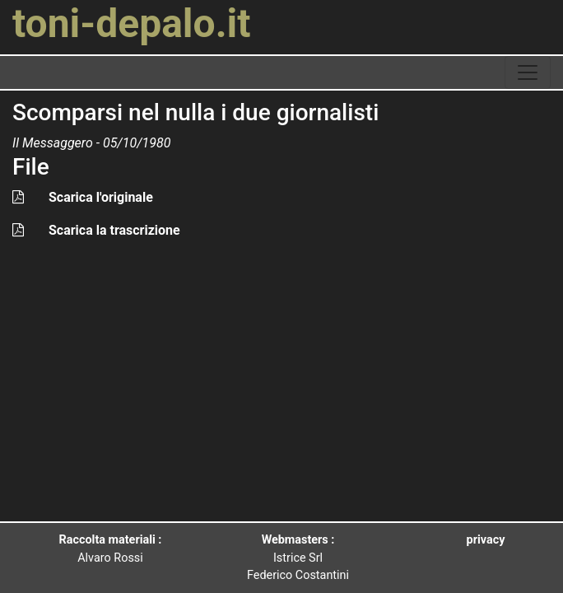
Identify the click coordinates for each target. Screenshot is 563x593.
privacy (486, 540)
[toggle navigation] (528, 72)
